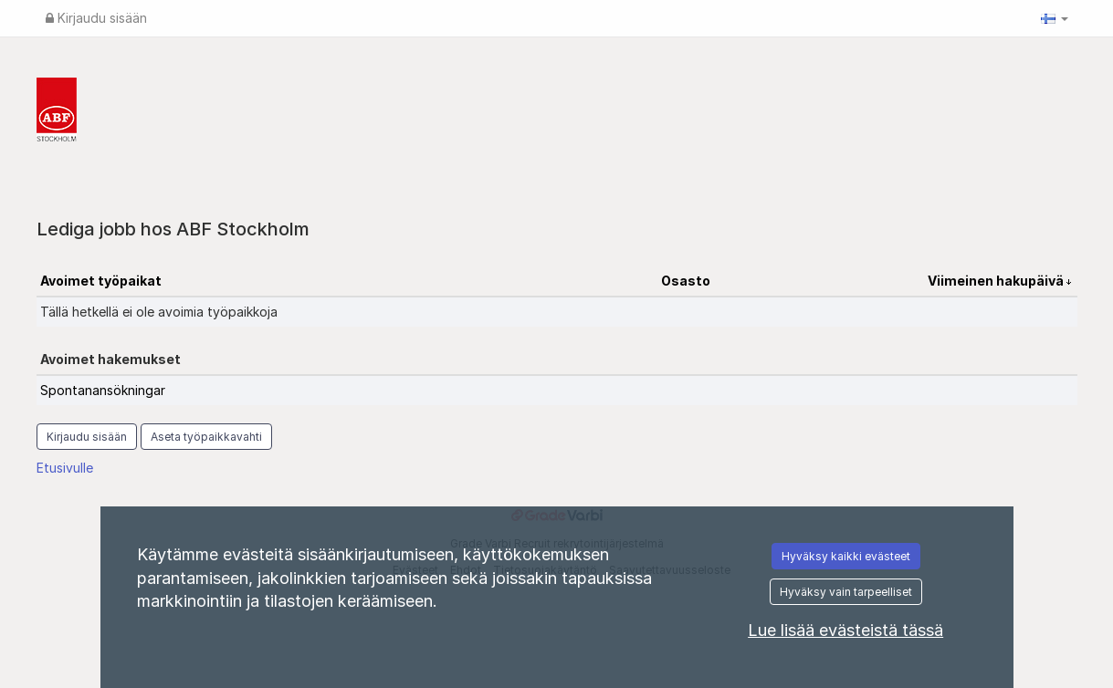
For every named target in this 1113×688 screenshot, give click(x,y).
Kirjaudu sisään (96, 18)
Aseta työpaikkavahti (206, 436)
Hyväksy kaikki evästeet (846, 556)
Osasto (685, 280)
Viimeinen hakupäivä (997, 280)
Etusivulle (65, 467)
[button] (1054, 18)
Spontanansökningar (102, 390)
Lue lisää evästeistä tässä (845, 630)
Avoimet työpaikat (101, 280)
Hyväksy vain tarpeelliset (846, 592)
